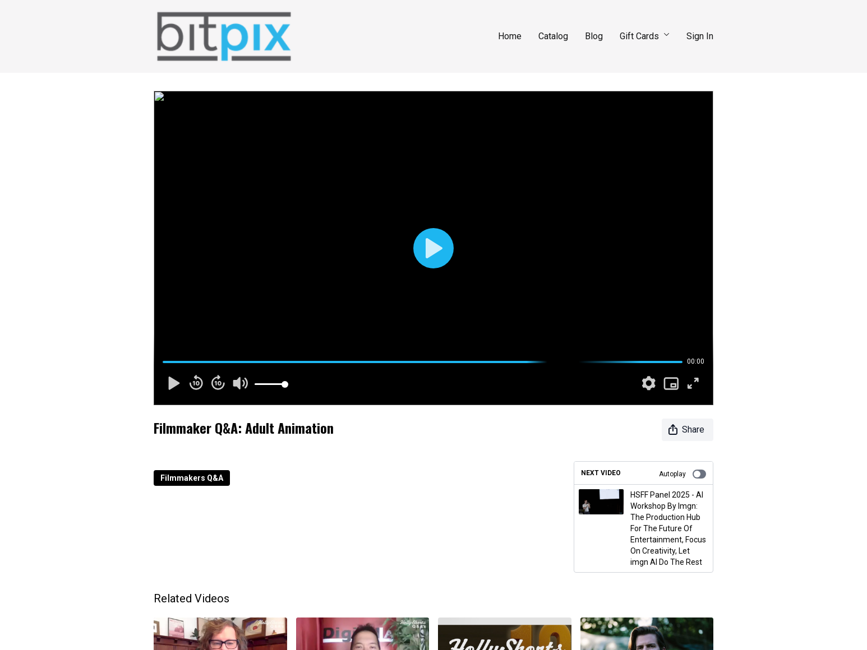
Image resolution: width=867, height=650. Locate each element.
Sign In (699, 36)
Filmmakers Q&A (191, 477)
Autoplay (682, 474)
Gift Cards (645, 36)
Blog (594, 36)
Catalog (553, 36)
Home (510, 36)
